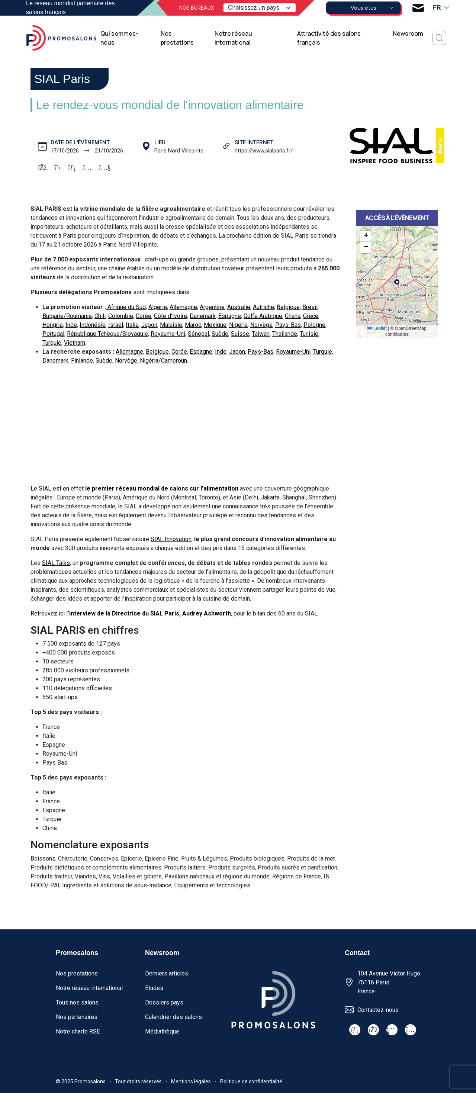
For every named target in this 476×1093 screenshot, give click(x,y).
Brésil (310, 307)
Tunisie (309, 333)
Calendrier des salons (173, 1016)
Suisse (240, 333)
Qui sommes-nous (119, 37)
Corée (143, 315)
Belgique (288, 307)
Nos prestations (177, 37)
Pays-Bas (288, 324)
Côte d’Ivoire (170, 315)
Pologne (314, 324)
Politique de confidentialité (251, 1081)
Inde (71, 324)
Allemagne (183, 307)
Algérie (157, 307)
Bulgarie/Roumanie (67, 315)
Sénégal (198, 333)
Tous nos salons (77, 1002)
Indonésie (93, 324)
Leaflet (376, 328)
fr (441, 7)
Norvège (261, 324)
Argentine (212, 307)
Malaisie (171, 324)
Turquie (51, 342)
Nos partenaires (76, 1016)
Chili (100, 315)
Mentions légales (191, 1081)
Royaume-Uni (168, 333)
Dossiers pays (164, 1002)
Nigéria (238, 324)
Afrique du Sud (126, 307)
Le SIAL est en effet (134, 488)
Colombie (120, 315)
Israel (115, 324)
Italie (132, 324)
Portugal (53, 333)
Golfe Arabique (263, 315)
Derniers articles (166, 973)
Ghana (292, 315)
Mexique (215, 324)
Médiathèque (162, 1031)
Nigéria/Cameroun (163, 360)
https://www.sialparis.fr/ (264, 150)
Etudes (154, 987)
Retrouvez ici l (130, 613)
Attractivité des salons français (329, 37)
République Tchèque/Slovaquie (107, 333)
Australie (238, 307)
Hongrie (52, 324)
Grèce (310, 315)
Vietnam (74, 342)
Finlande (82, 360)
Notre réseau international (233, 37)
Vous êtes (373, 8)
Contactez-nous (378, 1009)
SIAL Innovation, (172, 539)
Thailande (284, 333)
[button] (366, 236)
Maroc (193, 324)
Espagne (229, 315)
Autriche (263, 307)
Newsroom (408, 33)
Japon (149, 324)
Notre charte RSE (78, 1031)
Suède (220, 333)
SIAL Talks (56, 562)
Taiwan (261, 333)
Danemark (203, 315)
